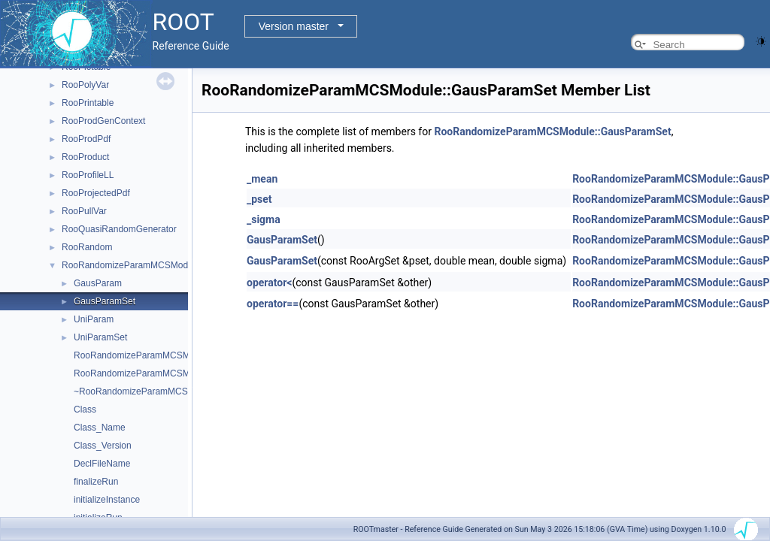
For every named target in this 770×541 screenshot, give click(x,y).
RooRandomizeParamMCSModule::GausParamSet (552, 131)
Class (85, 409)
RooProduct (85, 157)
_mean (262, 179)
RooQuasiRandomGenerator (119, 229)
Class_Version (103, 445)
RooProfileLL (88, 175)
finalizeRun (96, 481)
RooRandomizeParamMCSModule (131, 265)
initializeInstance (107, 499)
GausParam (98, 283)
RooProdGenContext (103, 121)
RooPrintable (88, 103)
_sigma (263, 219)
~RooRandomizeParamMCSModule (145, 391)
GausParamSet (104, 301)
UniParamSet (100, 337)
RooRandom (87, 247)
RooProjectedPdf (96, 193)
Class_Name (100, 427)
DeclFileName (102, 463)
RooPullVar (84, 211)
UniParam (94, 319)
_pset (259, 199)
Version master (294, 26)
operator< (269, 283)
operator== (273, 304)
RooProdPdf (86, 139)
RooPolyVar (85, 85)
